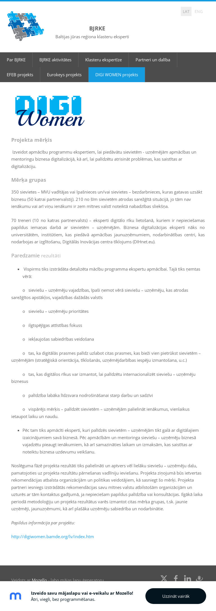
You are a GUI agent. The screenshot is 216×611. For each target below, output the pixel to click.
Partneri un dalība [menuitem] (153, 49)
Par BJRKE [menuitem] (16, 49)
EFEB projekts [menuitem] (20, 64)
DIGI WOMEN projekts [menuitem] (116, 64)
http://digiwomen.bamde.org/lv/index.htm (52, 526)
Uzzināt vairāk (176, 596)
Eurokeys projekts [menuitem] (64, 64)
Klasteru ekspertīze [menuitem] (103, 49)
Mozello (39, 570)
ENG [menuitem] (199, 11)
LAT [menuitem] (186, 11)
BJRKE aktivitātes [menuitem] (55, 49)
